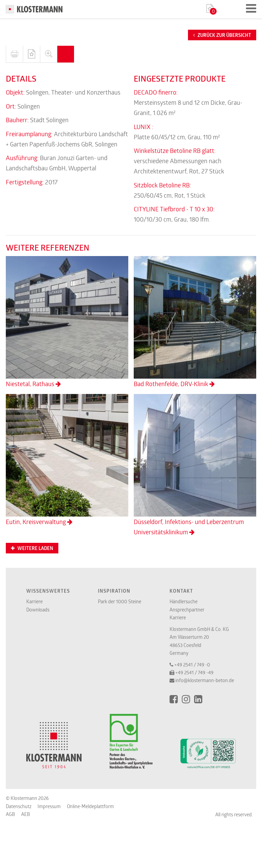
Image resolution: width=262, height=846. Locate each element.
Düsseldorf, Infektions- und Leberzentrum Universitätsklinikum (195, 465)
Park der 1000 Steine (119, 601)
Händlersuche (184, 601)
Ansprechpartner (187, 609)
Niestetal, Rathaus (67, 322)
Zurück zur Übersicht (222, 35)
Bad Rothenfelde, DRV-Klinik (195, 322)
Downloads (37, 609)
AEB (25, 814)
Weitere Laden (32, 548)
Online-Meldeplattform (90, 806)
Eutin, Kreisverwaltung (67, 460)
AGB (10, 814)
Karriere (34, 601)
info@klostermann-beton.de (204, 680)
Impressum (49, 806)
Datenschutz (18, 806)
